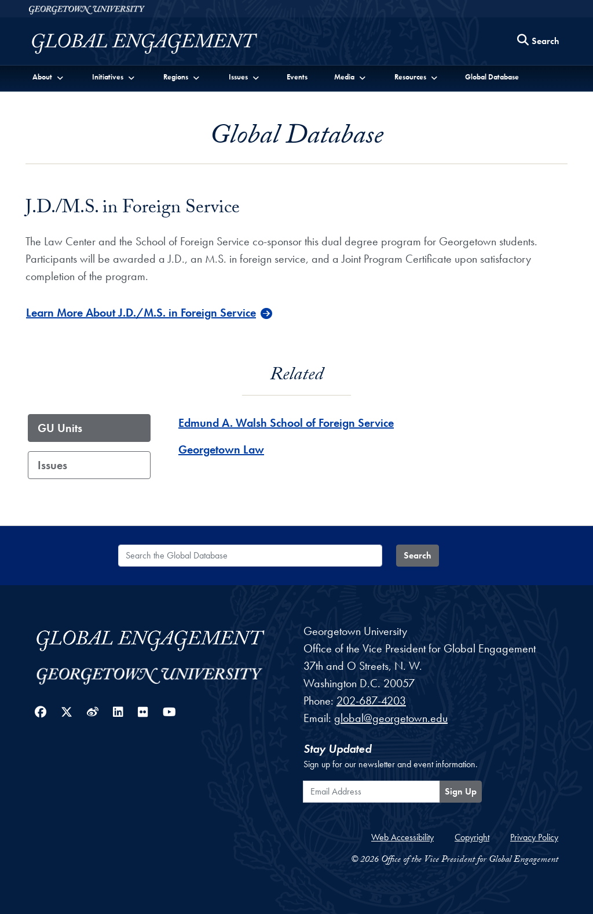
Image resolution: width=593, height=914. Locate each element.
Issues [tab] (52, 465)
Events (297, 77)
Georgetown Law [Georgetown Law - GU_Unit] (221, 449)
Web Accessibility (402, 837)
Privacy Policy (534, 837)
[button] (48, 77)
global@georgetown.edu (391, 718)
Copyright (472, 837)
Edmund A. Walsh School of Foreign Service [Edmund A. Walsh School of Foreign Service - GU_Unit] (286, 422)
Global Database (492, 77)
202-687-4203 (371, 700)
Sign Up (461, 791)
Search (417, 555)
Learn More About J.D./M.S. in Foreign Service (141, 312)
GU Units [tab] (60, 428)
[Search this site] (539, 41)
